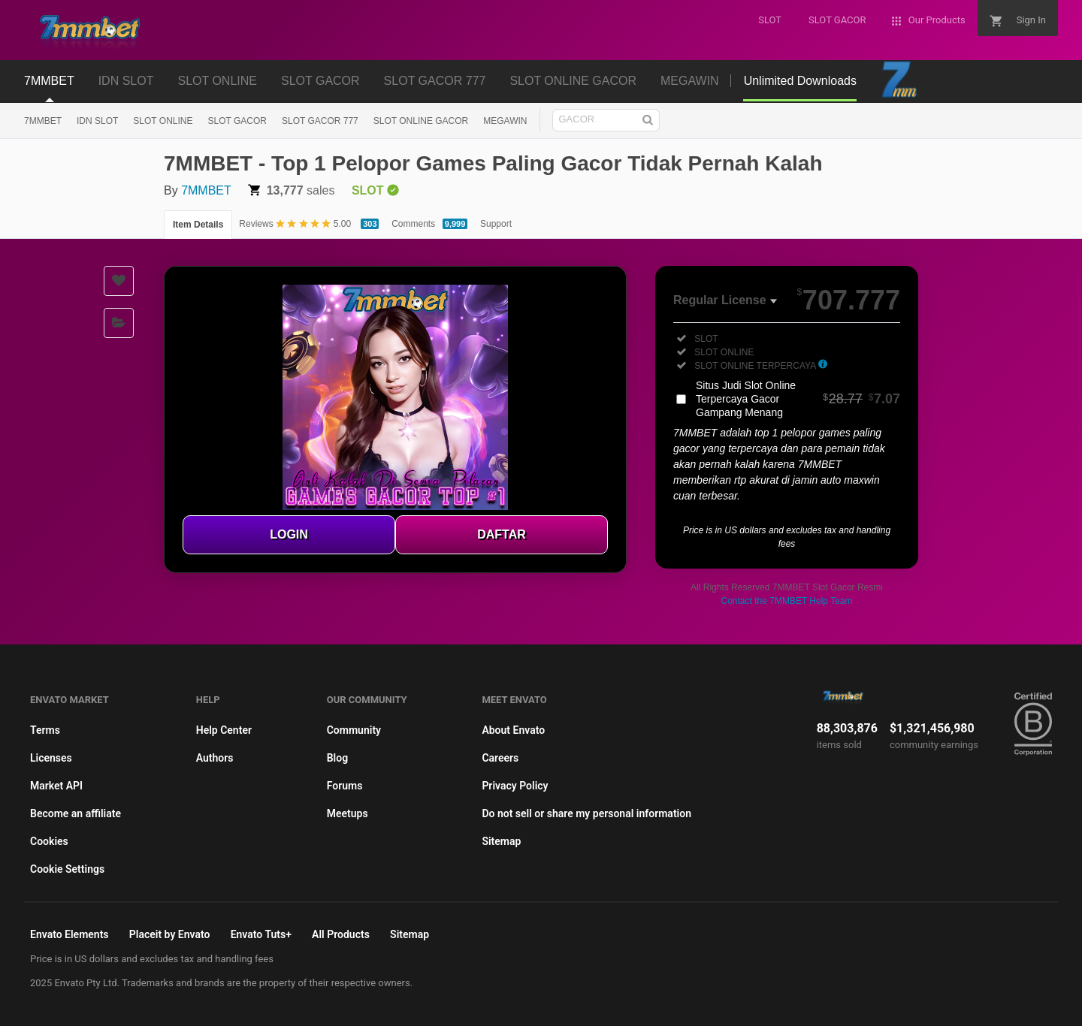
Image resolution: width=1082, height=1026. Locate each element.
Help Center (224, 730)
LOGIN (289, 534)
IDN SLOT (97, 121)
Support (496, 224)
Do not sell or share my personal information (586, 813)
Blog (337, 758)
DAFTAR (501, 534)
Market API (56, 786)
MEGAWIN (505, 121)
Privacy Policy (515, 786)
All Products (341, 934)
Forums (345, 786)
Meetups (347, 813)
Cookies (49, 841)
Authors (215, 758)
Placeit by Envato (169, 934)
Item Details (198, 224)
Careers (500, 758)
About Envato (513, 730)
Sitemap (501, 841)
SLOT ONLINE (162, 121)
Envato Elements (69, 934)
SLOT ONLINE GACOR (420, 121)
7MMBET (43, 121)
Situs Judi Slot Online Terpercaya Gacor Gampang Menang (798, 399)
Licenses (51, 758)
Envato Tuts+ (261, 934)
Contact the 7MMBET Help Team (787, 601)
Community (354, 730)
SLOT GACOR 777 (320, 121)
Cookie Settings (67, 869)
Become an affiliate (75, 813)
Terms (45, 730)
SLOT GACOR (237, 121)
